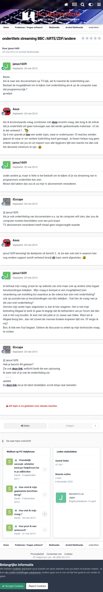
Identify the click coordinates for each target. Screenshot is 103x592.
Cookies (69, 554)
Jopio (72, 497)
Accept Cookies (12, 586)
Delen (25, 426)
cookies (16, 568)
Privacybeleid (37, 554)
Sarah (17, 475)
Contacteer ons (54, 554)
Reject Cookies (37, 586)
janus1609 (13, 48)
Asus (16, 109)
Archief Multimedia (29, 52)
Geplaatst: (25, 68)
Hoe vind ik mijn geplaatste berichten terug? (25, 491)
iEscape (18, 199)
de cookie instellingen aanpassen (23, 572)
